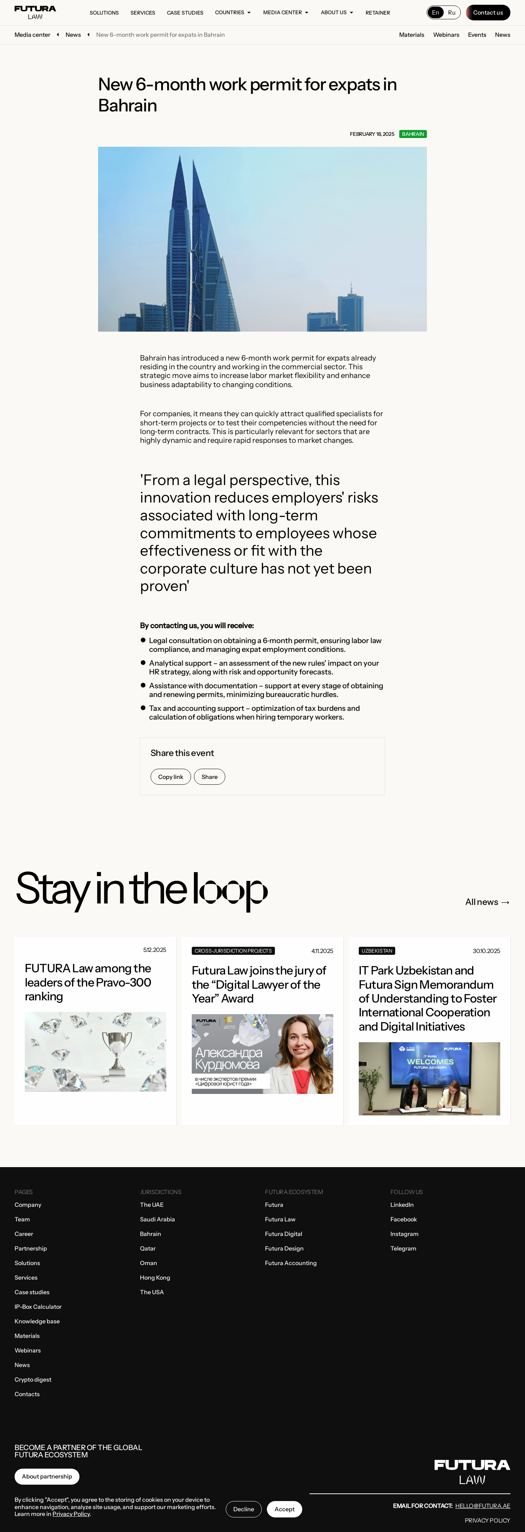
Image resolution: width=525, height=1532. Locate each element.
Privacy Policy (487, 1520)
